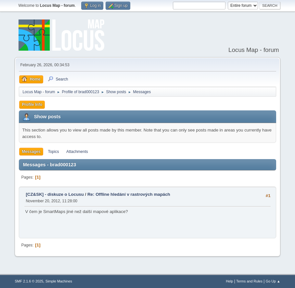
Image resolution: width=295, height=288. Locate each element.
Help (229, 281)
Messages (31, 151)
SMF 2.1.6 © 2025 (29, 281)
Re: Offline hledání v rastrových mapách (128, 194)
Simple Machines (58, 281)
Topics (53, 151)
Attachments (77, 151)
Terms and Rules (249, 281)
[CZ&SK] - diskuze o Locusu (54, 194)
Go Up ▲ (273, 281)
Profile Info (32, 104)
